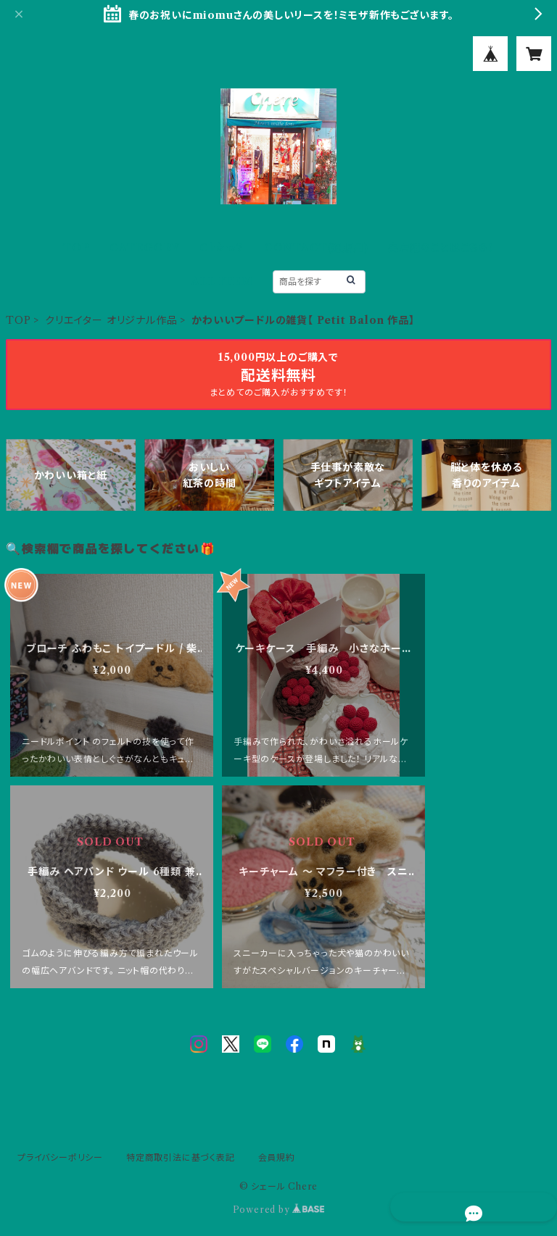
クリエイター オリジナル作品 (111, 320)
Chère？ (221, 247)
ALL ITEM (221, 281)
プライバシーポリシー (60, 1157)
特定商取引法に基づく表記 (180, 1157)
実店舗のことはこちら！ (441, 247)
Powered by (279, 1209)
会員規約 (276, 1157)
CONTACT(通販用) (316, 247)
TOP (76, 247)
